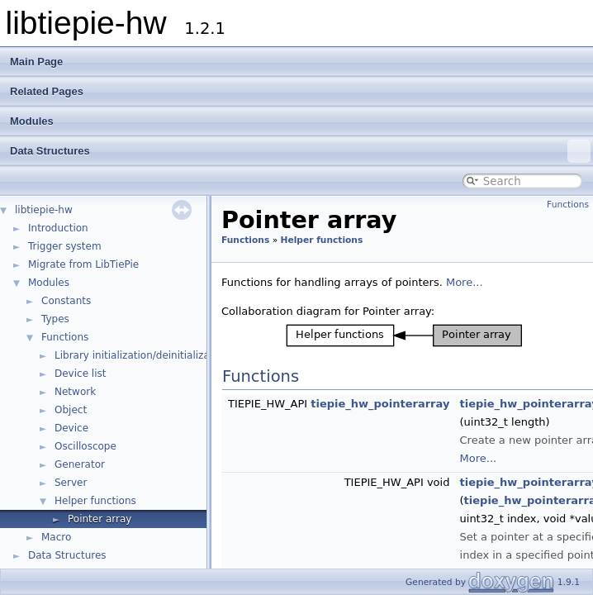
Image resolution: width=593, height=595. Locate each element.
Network (75, 391)
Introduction (58, 228)
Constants (66, 301)
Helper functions (95, 501)
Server (71, 482)
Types (55, 319)
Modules (32, 121)
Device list (80, 373)
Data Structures (300, 151)
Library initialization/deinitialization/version (161, 355)
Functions (64, 337)
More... (464, 282)
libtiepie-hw (44, 210)
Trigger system (65, 246)
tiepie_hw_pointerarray (380, 403)
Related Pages (46, 91)
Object (71, 410)
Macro (56, 537)
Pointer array (99, 519)
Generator (80, 464)
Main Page (36, 61)
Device (71, 428)
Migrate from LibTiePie (83, 264)
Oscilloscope (85, 446)
